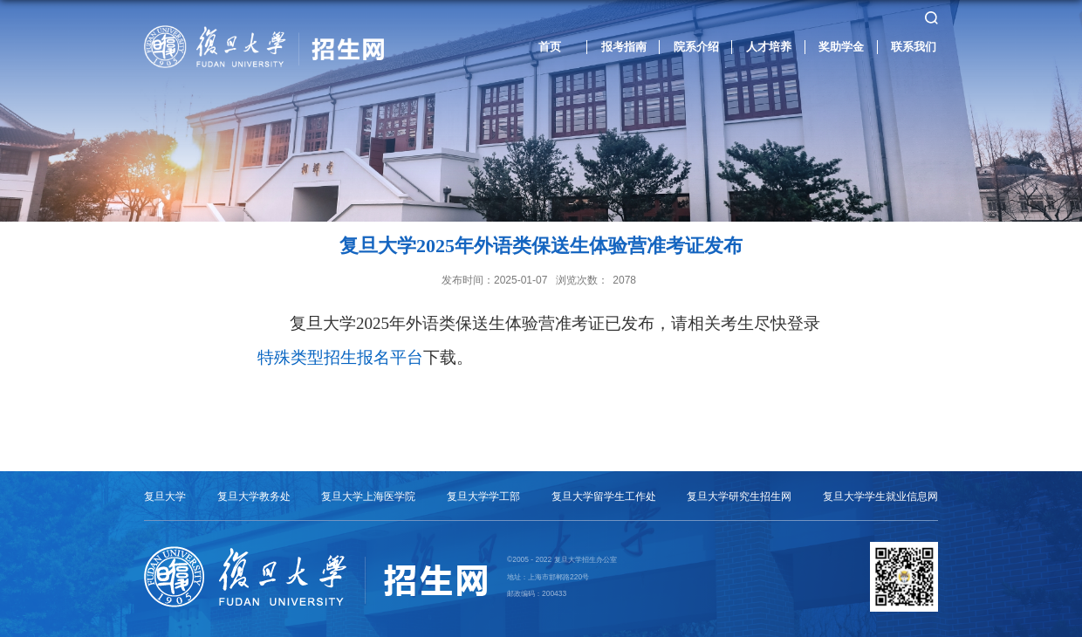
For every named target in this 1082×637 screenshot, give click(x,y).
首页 (549, 46)
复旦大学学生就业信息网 (880, 496)
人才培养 (768, 46)
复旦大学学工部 (483, 496)
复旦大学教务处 (254, 496)
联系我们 (913, 46)
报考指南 (624, 46)
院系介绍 (696, 46)
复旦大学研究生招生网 (739, 496)
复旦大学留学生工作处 (603, 496)
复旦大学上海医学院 (368, 496)
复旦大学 (165, 496)
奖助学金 (841, 46)
